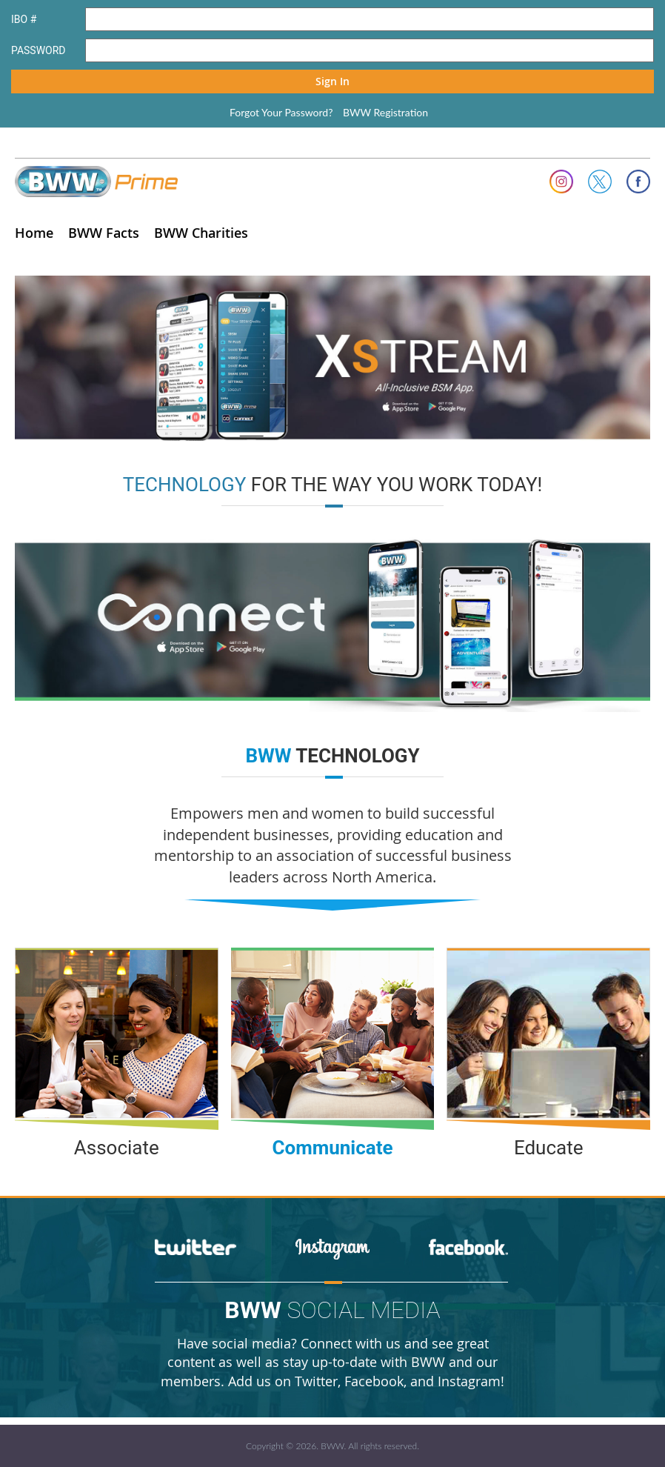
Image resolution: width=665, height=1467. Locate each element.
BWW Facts (103, 233)
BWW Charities (201, 233)
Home (34, 233)
